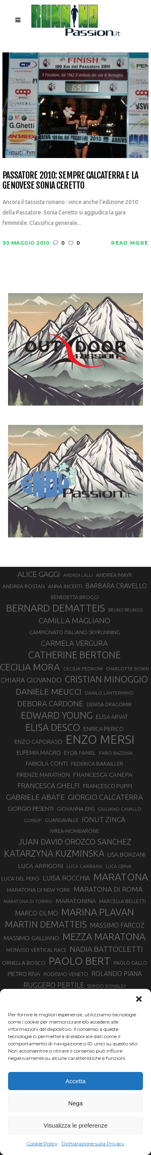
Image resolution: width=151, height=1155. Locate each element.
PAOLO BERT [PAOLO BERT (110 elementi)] (79, 960)
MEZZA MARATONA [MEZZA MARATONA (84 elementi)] (103, 936)
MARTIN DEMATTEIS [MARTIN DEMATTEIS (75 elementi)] (46, 924)
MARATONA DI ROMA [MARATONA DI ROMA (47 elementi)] (108, 889)
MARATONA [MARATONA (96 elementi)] (120, 877)
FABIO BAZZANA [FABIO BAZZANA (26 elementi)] (115, 753)
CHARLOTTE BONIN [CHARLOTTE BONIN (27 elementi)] (127, 668)
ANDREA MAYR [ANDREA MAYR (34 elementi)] (114, 575)
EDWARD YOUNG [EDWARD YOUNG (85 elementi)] (57, 715)
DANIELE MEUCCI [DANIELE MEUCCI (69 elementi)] (48, 691)
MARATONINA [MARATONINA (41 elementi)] (76, 900)
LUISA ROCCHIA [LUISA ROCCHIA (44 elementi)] (66, 878)
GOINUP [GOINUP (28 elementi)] (32, 820)
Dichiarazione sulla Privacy (93, 1143)
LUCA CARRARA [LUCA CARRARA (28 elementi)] (84, 866)
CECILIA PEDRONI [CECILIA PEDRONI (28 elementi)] (83, 668)
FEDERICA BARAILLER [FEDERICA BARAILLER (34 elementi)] (97, 763)
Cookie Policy (42, 1143)
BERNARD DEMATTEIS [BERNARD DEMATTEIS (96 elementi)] (55, 608)
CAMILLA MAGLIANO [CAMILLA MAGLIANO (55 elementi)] (74, 620)
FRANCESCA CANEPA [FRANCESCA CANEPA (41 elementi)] (102, 774)
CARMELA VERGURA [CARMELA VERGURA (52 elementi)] (74, 643)
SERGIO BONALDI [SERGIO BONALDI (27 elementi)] (106, 986)
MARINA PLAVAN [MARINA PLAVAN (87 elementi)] (97, 912)
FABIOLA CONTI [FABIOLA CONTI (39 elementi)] (47, 763)
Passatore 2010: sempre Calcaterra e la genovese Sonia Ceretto (70, 180)
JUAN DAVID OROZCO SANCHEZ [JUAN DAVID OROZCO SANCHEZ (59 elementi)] (74, 841)
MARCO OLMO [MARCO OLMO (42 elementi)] (36, 913)
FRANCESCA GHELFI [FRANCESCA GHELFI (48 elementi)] (48, 785)
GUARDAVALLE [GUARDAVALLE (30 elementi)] (62, 820)
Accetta (75, 1081)
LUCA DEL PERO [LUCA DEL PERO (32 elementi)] (20, 879)
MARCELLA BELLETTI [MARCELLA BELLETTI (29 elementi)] (122, 901)
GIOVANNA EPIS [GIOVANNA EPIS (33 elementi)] (76, 808)
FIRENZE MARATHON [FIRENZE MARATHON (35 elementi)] (43, 775)
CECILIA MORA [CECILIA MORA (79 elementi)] (30, 667)
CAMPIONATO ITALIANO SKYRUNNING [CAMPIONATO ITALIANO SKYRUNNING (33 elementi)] (74, 632)
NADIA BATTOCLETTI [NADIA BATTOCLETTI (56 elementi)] (106, 949)
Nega (75, 1103)
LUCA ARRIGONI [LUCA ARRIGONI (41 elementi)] (40, 865)
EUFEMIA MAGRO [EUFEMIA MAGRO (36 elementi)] (39, 752)
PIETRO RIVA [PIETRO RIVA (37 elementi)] (24, 973)
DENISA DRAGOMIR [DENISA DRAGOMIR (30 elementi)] (109, 704)
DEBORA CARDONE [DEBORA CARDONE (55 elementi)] (50, 703)
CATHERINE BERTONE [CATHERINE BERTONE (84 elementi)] (74, 654)
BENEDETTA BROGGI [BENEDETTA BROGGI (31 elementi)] (75, 597)
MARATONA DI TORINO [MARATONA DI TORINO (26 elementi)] (28, 901)
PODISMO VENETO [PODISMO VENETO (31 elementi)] (65, 974)
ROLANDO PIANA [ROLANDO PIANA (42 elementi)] (116, 973)
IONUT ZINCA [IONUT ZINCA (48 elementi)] (103, 819)
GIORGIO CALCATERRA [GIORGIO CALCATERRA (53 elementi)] (105, 797)
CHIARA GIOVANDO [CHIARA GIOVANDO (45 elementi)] (31, 680)
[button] (139, 999)
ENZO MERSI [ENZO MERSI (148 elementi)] (100, 740)
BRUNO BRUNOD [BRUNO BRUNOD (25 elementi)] (125, 610)
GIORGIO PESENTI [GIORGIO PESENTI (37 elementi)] (31, 808)
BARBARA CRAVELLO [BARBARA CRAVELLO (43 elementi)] (116, 585)
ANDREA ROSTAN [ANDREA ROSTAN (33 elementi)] (23, 586)
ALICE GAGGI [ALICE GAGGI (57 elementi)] (38, 574)
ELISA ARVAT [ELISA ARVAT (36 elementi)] (112, 716)
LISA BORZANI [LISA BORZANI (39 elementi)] (126, 854)
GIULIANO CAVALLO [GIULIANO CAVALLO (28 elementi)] (119, 809)
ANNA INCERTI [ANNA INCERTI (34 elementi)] (65, 586)
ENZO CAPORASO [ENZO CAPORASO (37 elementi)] (38, 741)
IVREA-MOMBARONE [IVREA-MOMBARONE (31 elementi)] (74, 831)
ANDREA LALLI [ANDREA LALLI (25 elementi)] (78, 575)
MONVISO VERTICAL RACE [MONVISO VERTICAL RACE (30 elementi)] (36, 950)
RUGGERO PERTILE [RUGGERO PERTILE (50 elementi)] (53, 985)
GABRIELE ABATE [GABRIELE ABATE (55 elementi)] (35, 797)
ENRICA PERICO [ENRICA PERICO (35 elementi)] (103, 729)
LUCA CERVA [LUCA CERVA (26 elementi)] (118, 866)
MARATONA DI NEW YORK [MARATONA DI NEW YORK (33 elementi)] (38, 890)
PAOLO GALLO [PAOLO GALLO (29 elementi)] (130, 963)
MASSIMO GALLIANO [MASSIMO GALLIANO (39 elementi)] (31, 937)
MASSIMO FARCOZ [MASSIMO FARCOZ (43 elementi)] (117, 925)
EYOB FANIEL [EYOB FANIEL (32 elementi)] (80, 753)
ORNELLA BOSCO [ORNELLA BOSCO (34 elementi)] (24, 962)
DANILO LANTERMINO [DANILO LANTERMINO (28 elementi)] (109, 692)
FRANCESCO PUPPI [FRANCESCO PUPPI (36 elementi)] (107, 785)
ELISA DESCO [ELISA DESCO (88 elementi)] (52, 727)
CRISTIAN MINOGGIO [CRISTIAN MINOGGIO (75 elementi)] (106, 679)
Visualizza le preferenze (75, 1125)
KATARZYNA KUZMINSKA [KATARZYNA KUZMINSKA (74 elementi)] (54, 853)
